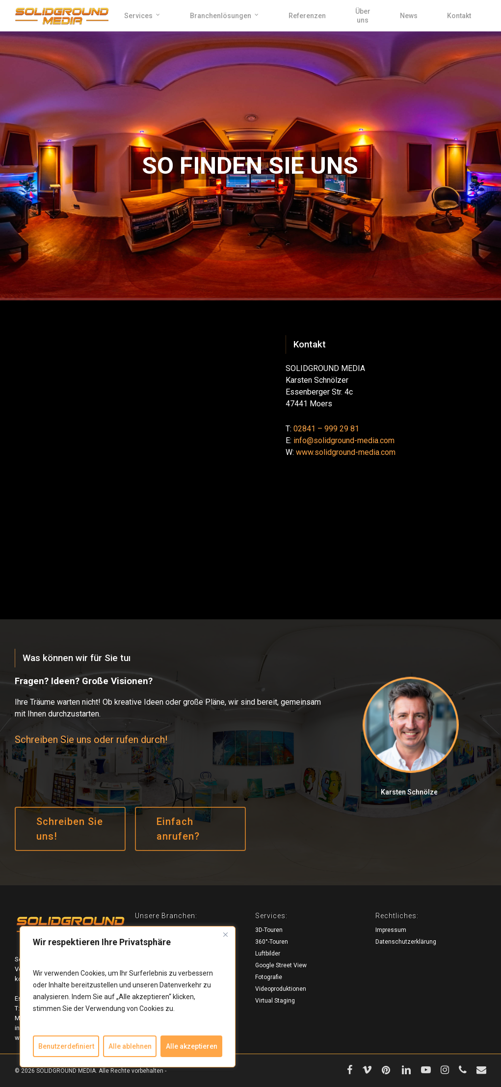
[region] (128, 996)
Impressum (390, 930)
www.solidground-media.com (346, 452)
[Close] (225, 934)
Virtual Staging (275, 1000)
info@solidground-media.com (344, 440)
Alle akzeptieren (191, 1046)
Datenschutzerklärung (405, 941)
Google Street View (281, 965)
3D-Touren (269, 930)
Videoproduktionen (280, 988)
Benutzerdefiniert (66, 1046)
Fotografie (268, 977)
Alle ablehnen (130, 1046)
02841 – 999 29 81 (326, 428)
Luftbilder (267, 953)
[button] (70, 829)
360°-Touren (271, 941)
